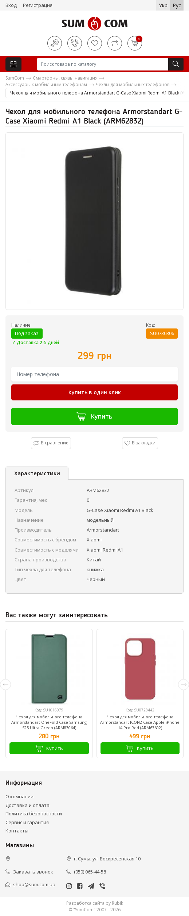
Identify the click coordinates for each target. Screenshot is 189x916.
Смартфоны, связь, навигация (65, 78)
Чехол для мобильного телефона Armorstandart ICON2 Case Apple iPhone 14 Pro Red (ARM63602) (140, 722)
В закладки (140, 443)
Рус (177, 5)
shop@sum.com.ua (34, 884)
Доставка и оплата (27, 805)
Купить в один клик (94, 392)
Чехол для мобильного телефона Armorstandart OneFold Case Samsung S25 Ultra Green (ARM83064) (49, 722)
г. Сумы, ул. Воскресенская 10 (107, 858)
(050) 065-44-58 (90, 871)
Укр (163, 5)
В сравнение (51, 443)
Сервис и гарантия (27, 822)
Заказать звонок (33, 871)
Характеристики (37, 473)
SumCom (14, 78)
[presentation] (5, 684)
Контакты (16, 830)
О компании (19, 796)
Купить (94, 416)
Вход (11, 5)
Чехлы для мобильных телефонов (132, 84)
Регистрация (37, 5)
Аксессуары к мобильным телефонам (46, 84)
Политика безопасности (33, 813)
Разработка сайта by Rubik (94, 903)
